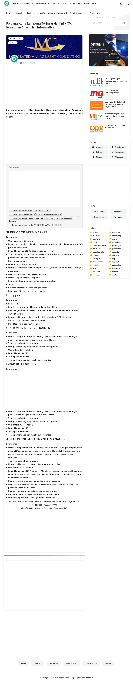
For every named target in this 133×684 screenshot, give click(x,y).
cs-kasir (96, 249)
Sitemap (108, 663)
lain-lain (96, 275)
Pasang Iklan (71, 663)
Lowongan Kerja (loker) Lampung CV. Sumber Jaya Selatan (115, 104)
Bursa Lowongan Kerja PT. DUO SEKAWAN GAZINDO (36, 225)
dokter (96, 255)
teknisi (115, 272)
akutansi (13, 43)
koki (95, 268)
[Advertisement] (44, 88)
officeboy (116, 242)
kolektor (96, 272)
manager (116, 232)
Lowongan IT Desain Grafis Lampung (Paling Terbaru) (37, 214)
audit (95, 242)
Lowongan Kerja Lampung (66, 678)
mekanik (115, 239)
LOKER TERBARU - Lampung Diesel (112, 91)
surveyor (116, 268)
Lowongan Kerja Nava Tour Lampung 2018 (31, 210)
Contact (37, 663)
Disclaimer (53, 663)
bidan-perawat (99, 245)
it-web (96, 265)
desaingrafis (98, 252)
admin (95, 232)
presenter (116, 249)
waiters (115, 275)
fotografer (97, 258)
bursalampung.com (15, 110)
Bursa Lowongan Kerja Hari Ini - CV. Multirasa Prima (114, 116)
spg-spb (115, 262)
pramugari (116, 245)
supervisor (117, 265)
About (24, 663)
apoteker (97, 239)
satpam (115, 255)
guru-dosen (98, 262)
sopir (114, 258)
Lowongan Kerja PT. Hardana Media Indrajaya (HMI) (116, 81)
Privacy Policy (91, 663)
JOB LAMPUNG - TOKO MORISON (115, 126)
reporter (116, 252)
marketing (116, 236)
